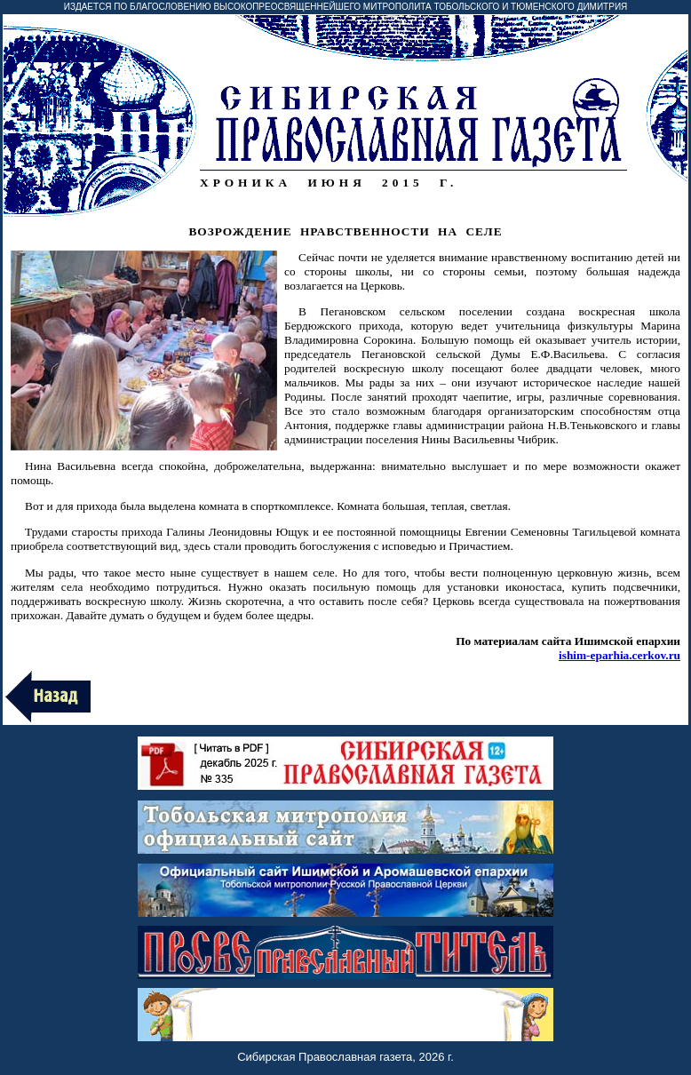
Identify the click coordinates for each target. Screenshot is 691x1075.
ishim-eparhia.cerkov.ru (619, 655)
